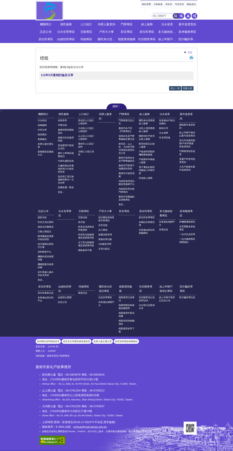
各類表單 (62, 120)
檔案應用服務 (125, 288)
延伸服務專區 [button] (187, 31)
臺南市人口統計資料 (86, 145)
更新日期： (41, 346)
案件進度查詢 (186, 116)
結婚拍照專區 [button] (66, 39)
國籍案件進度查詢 (187, 126)
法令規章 (165, 114)
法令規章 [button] (167, 24)
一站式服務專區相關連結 (187, 240)
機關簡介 (43, 114)
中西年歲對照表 (66, 161)
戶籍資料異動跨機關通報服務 (147, 153)
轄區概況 (42, 134)
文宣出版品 (104, 248)
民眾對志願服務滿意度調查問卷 (86, 236)
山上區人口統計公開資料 (86, 137)
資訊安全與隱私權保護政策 (76, 341)
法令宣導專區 (66, 31)
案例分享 (163, 128)
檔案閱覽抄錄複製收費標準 (126, 307)
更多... (61, 192)
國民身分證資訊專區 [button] (107, 39)
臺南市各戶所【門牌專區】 (125, 130)
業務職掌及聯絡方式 (46, 153)
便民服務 (63, 114)
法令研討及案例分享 (147, 307)
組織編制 (42, 125)
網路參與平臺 (85, 250)
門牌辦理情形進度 (187, 153)
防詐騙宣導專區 (186, 288)
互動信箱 (82, 217)
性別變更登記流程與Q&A (147, 299)
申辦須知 (62, 125)
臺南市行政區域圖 (126, 175)
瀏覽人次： (41, 351)
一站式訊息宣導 (187, 234)
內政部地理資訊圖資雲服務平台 (126, 182)
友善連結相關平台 (167, 223)
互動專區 (84, 211)
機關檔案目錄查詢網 (46, 266)
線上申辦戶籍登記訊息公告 (167, 299)
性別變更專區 (145, 288)
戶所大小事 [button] (106, 31)
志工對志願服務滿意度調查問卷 (86, 244)
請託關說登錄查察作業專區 (106, 219)
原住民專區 (44, 286)
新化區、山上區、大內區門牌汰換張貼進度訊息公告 (126, 148)
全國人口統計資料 (86, 153)
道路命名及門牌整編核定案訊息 (126, 137)
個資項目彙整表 (46, 227)
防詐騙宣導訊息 (187, 297)
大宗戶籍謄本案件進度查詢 (187, 168)
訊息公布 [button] (46, 31)
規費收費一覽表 (66, 187)
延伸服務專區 (186, 213)
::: (141, 1)
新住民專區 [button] (147, 31)
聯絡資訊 (191, 4)
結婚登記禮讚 (65, 297)
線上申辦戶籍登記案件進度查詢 (187, 134)
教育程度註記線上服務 (147, 145)
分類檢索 (158, 4)
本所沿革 (42, 129)
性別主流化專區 (46, 222)
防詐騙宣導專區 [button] (187, 39)
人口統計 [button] (86, 24)
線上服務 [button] (147, 24)
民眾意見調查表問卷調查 (86, 228)
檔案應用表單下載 (126, 330)
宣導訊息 (163, 229)
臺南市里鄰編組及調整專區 (126, 198)
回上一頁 (175, 88)
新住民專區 (145, 211)
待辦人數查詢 (106, 24)
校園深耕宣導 (105, 234)
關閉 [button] (115, 106)
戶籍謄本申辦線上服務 (147, 161)
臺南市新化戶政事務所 (49, 10)
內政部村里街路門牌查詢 (126, 190)
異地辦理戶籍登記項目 (66, 147)
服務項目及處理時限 (66, 139)
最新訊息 (82, 293)
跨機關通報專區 (187, 221)
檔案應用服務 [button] (126, 39)
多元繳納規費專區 (166, 213)
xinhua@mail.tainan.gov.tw (90, 426)
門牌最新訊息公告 (126, 122)
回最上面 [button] (187, 88)
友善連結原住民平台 (46, 299)
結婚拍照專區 (64, 288)
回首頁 (168, 4)
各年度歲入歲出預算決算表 (46, 273)
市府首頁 (179, 4)
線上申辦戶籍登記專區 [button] (167, 39)
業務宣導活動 (105, 239)
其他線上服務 (145, 178)
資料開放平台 (44, 251)
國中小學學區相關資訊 (66, 155)
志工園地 (102, 230)
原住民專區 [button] (46, 39)
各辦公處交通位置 (46, 145)
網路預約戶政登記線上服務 (147, 137)
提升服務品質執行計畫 (46, 245)
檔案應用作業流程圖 (126, 314)
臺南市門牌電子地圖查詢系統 (126, 167)
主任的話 (42, 120)
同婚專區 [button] (86, 39)
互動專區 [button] (86, 31)
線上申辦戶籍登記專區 (166, 288)
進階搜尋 (181, 16)
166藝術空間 (104, 244)
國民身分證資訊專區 (105, 288)
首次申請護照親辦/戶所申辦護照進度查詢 (187, 143)
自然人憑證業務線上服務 (147, 130)
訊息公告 (62, 302)
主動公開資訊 (44, 231)
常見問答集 (164, 137)
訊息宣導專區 (105, 297)
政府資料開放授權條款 (126, 341)
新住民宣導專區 (147, 217)
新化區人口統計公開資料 (86, 122)
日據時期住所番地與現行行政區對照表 (66, 168)
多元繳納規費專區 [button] (167, 31)
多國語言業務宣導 (147, 223)
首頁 (190, 52)
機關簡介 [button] (46, 24)
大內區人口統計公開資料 (86, 130)
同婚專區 (84, 286)
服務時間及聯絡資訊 (66, 131)
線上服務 (144, 114)
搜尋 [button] (175, 16)
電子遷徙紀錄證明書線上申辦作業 (147, 170)
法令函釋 (163, 133)
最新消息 (42, 217)
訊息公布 (43, 211)
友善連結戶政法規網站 (167, 122)
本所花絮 (102, 225)
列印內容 (191, 58)
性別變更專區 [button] (147, 39)
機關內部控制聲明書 (46, 258)
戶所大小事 (105, 211)
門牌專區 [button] (127, 24)
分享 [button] (194, 16)
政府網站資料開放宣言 (48, 341)
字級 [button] (188, 16)
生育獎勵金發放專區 (187, 228)
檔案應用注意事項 (126, 299)
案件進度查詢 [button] (187, 24)
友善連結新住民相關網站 (147, 231)
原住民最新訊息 (46, 293)
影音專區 (127, 31)
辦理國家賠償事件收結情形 (46, 238)
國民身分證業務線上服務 (147, 122)
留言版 (81, 222)
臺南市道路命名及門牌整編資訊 (126, 159)
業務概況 (42, 139)
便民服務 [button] (66, 24)
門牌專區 (124, 114)
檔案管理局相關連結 (126, 322)
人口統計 (84, 114)
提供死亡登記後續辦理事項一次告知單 (66, 179)
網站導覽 (146, 4)
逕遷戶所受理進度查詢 (187, 160)
